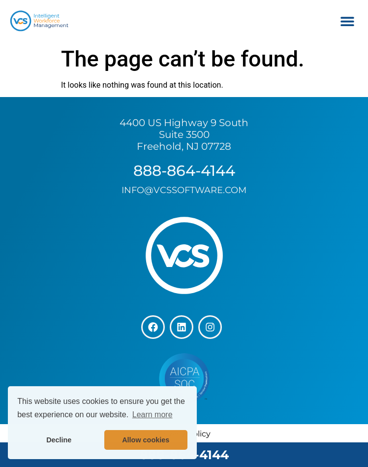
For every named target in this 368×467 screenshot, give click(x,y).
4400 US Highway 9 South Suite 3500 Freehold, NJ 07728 (184, 134)
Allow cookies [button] (145, 440)
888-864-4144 (184, 171)
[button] (347, 21)
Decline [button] (58, 440)
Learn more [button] (152, 414)
